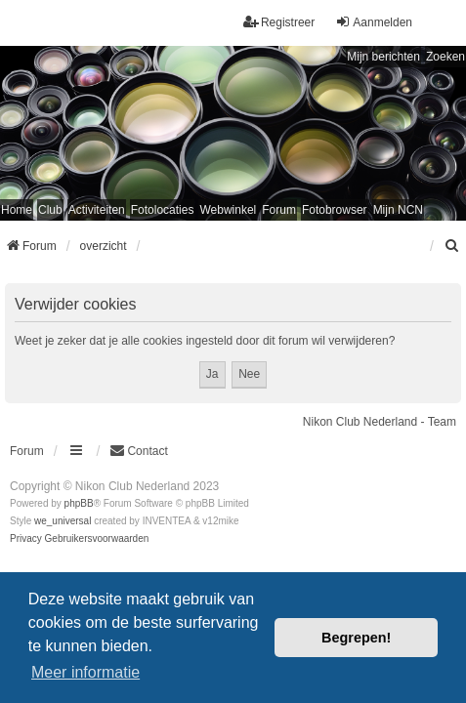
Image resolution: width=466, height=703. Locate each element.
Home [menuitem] (16, 210)
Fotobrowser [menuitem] (334, 210)
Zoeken (445, 56)
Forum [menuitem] (279, 210)
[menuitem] (452, 246)
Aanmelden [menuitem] (373, 22)
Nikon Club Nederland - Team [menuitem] (379, 422)
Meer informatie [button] (85, 672)
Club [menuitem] (50, 210)
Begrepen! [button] (356, 637)
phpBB (79, 503)
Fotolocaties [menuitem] (162, 210)
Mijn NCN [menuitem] (398, 210)
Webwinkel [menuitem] (227, 210)
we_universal (62, 521)
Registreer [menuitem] (279, 22)
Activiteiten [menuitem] (96, 210)
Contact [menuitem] (138, 450)
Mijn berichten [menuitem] (383, 56)
